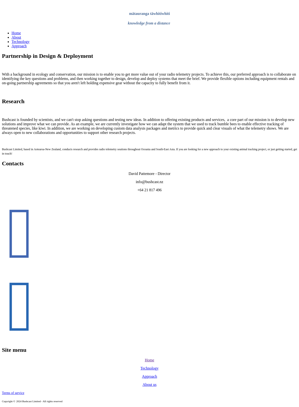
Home (16, 33)
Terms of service (13, 393)
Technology (21, 42)
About (16, 37)
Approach (19, 46)
